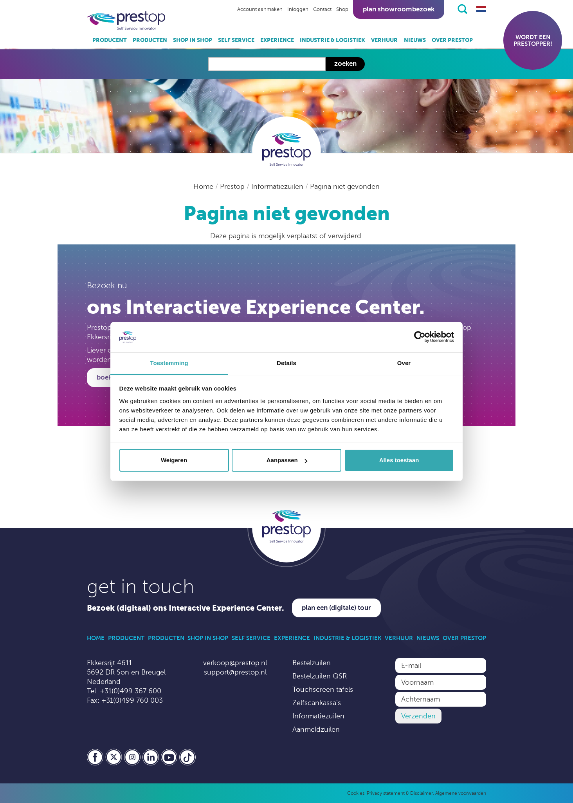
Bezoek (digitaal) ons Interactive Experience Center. (185, 608)
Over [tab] (404, 363)
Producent (109, 40)
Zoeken (345, 63)
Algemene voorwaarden (460, 793)
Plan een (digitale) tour (336, 607)
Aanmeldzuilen (316, 729)
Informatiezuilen (278, 186)
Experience (277, 40)
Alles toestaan (399, 460)
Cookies (355, 793)
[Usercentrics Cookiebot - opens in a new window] (420, 337)
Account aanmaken (260, 9)
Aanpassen (287, 460)
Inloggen (297, 9)
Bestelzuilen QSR (319, 676)
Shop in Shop (192, 40)
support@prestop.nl (235, 672)
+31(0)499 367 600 (130, 691)
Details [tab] (286, 363)
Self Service (236, 40)
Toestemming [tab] (169, 363)
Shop (342, 9)
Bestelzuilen (311, 663)
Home (204, 186)
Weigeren (174, 460)
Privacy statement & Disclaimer (400, 793)
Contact (322, 9)
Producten (150, 40)
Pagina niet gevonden (345, 186)
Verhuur (384, 40)
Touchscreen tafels (322, 689)
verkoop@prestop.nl (235, 663)
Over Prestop (452, 40)
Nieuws (415, 40)
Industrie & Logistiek (332, 40)
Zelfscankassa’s (316, 703)
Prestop (233, 186)
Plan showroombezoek (398, 9)
